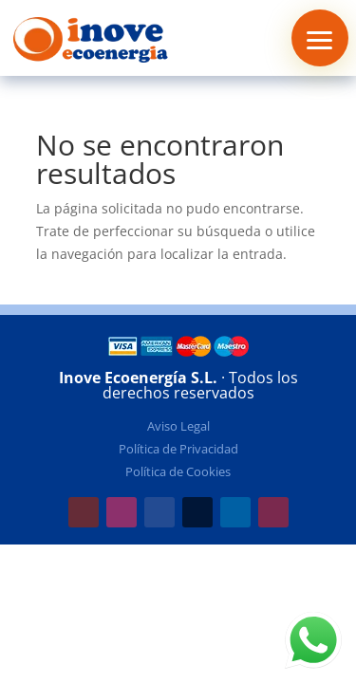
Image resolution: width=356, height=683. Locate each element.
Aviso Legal (178, 425)
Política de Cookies (178, 471)
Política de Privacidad (178, 448)
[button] (319, 37)
